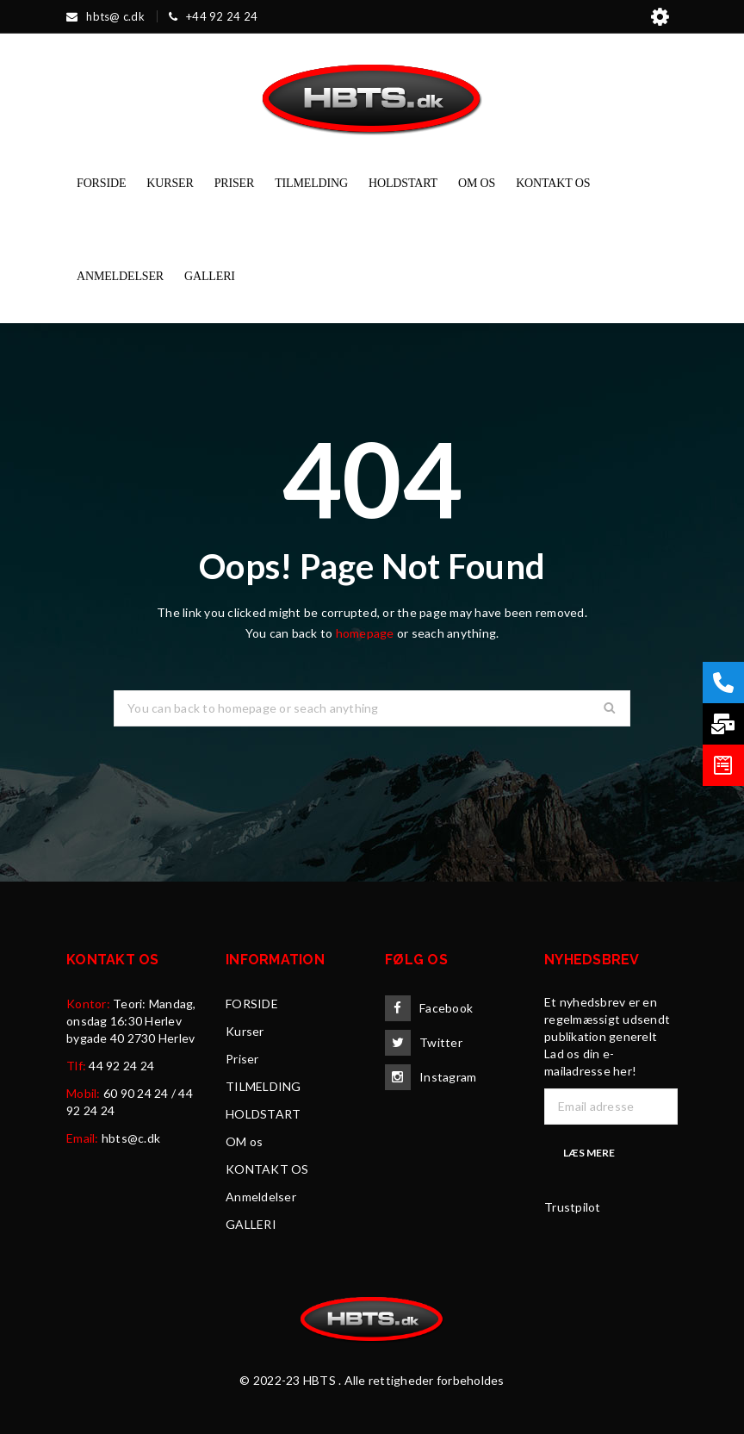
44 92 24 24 (121, 1065)
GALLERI (251, 1224)
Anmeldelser (261, 1196)
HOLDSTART (263, 1114)
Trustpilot (572, 1207)
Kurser (245, 1031)
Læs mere (589, 1152)
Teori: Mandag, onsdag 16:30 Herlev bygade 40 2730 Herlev (131, 1020)
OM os (244, 1141)
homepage (365, 633)
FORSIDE (252, 1003)
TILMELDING (263, 1086)
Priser (242, 1058)
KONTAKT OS (267, 1169)
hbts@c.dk (131, 1138)
